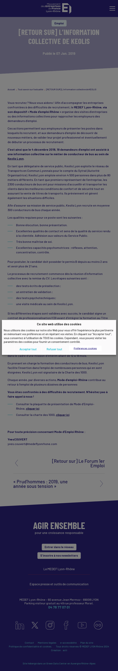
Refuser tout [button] (54, 349)
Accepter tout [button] (28, 349)
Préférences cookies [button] (85, 348)
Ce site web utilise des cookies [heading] (59, 324)
